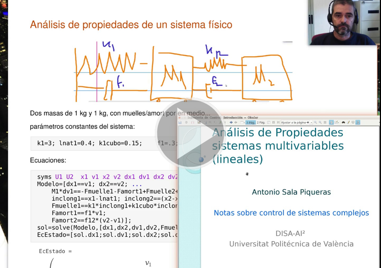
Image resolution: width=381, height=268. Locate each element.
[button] (190, 134)
